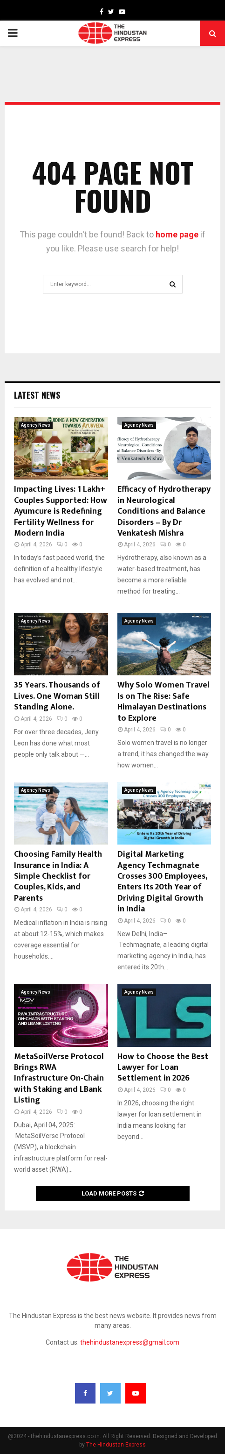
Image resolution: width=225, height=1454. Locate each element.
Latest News (37, 395)
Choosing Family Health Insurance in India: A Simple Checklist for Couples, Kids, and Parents (58, 876)
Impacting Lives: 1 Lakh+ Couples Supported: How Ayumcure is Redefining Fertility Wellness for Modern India (60, 511)
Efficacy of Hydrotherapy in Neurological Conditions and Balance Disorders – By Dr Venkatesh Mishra (164, 511)
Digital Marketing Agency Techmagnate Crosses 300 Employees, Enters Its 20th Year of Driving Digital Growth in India (162, 881)
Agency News (35, 425)
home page (177, 234)
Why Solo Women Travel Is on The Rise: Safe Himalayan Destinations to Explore (163, 701)
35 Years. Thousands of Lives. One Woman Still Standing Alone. (57, 696)
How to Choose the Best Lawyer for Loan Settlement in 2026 (162, 1068)
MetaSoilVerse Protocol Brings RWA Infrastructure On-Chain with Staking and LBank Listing (59, 1079)
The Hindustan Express (116, 1444)
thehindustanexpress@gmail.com (129, 1342)
